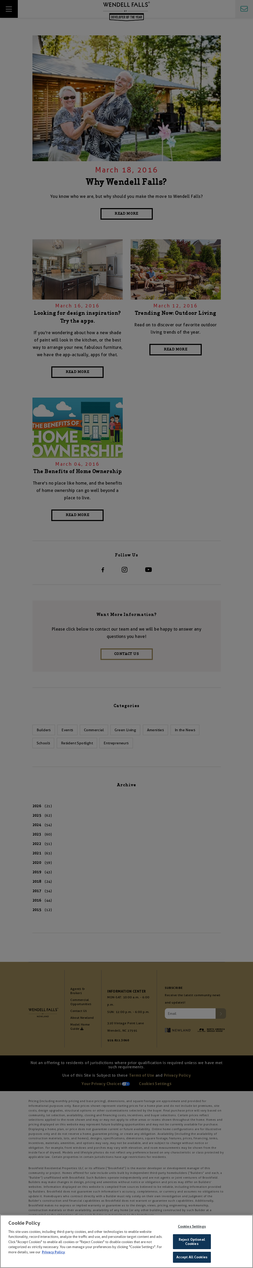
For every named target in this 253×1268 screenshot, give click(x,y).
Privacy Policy (53, 1253)
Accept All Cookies (191, 1258)
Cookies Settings (192, 1227)
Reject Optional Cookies (192, 1242)
